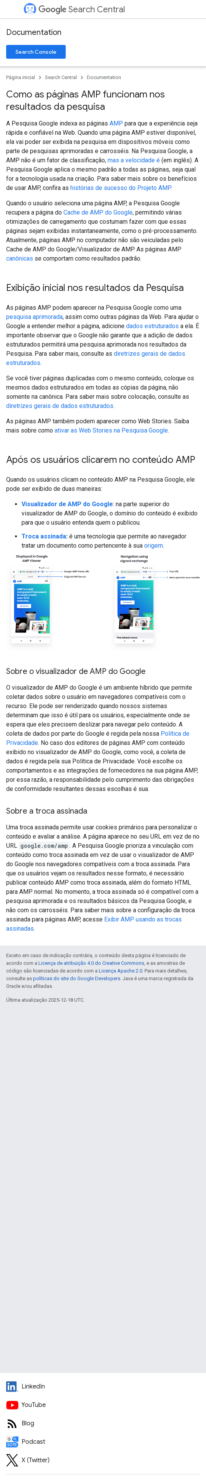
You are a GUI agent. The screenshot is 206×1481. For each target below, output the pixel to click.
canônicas (19, 258)
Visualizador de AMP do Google (67, 504)
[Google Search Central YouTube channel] (103, 1405)
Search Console (35, 51)
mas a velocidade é (134, 160)
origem (153, 545)
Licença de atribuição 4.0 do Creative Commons (91, 963)
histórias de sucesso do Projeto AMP (120, 188)
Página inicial (20, 77)
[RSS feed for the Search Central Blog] (103, 1423)
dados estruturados (152, 326)
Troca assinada (44, 536)
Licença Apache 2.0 (120, 971)
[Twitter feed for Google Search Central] (103, 1460)
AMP (116, 123)
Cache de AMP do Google (98, 212)
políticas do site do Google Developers (76, 978)
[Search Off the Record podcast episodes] (103, 1442)
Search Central (81, 9)
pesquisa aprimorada (34, 316)
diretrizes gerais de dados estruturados (59, 405)
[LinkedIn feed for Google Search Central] (103, 1386)
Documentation (33, 32)
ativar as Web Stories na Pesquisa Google (111, 430)
